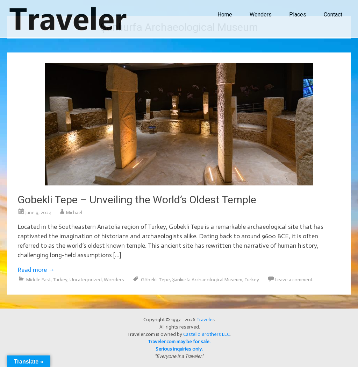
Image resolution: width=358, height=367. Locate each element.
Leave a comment (294, 280)
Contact (333, 14)
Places (297, 14)
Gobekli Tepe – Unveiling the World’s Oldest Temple (136, 199)
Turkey (60, 280)
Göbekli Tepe (155, 280)
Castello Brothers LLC (206, 334)
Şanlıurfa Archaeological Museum (207, 280)
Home (224, 14)
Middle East (38, 280)
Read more (36, 270)
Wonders (261, 14)
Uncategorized (86, 280)
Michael (74, 213)
